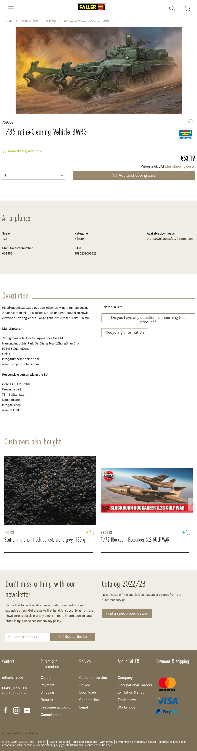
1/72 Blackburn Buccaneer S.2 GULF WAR (135, 540)
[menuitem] (9, 8)
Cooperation (89, 700)
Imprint (42, 742)
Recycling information (125, 332)
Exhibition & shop (131, 693)
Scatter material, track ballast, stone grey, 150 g (44, 540)
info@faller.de (12, 678)
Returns (47, 700)
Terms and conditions (84, 742)
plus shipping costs (180, 167)
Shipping (47, 693)
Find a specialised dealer (127, 613)
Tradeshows (127, 700)
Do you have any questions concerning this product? (148, 318)
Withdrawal (106, 742)
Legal (83, 707)
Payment (48, 685)
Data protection (59, 742)
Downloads (88, 693)
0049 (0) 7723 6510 (16, 688)
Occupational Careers (135, 685)
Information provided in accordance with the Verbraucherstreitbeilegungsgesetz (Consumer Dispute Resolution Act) (94, 743)
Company (125, 678)
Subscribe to (73, 637)
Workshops (126, 707)
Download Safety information (170, 239)
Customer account (55, 707)
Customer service (93, 678)
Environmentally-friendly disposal (136, 742)
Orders (46, 678)
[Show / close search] (172, 8)
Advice (84, 685)
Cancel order (51, 715)
